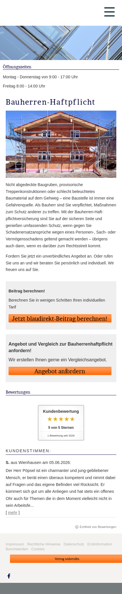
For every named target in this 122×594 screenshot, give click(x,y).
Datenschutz (74, 544)
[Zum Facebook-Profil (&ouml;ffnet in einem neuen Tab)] (9, 575)
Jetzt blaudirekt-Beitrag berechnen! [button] (60, 318)
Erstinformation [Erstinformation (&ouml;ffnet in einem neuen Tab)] (99, 544)
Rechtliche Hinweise (43, 544)
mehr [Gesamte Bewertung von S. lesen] (12, 512)
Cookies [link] (38, 549)
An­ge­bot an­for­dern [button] (59, 371)
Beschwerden (17, 549)
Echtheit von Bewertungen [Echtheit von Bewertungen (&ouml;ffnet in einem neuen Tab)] (98, 527)
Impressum (15, 544)
